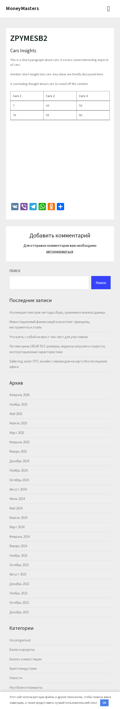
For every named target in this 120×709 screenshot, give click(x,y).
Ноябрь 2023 (18, 555)
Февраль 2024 (19, 536)
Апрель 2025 (18, 423)
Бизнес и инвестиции (25, 659)
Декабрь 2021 (19, 612)
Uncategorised (20, 640)
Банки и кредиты (21, 649)
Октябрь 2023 (19, 565)
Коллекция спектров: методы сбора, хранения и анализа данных (57, 312)
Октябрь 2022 (19, 602)
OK (104, 703)
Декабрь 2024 (19, 461)
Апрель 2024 (18, 517)
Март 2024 (16, 527)
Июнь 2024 (17, 498)
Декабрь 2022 (19, 584)
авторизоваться (59, 251)
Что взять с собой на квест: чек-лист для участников (48, 337)
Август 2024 (17, 489)
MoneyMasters (22, 8)
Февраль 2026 (19, 395)
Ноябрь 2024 (18, 470)
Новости (15, 678)
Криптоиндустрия (23, 668)
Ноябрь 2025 (18, 404)
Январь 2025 (18, 451)
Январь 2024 (18, 546)
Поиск (14, 271)
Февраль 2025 (19, 442)
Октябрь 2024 (19, 480)
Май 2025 (15, 414)
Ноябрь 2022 (18, 593)
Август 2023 (17, 574)
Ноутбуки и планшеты (25, 687)
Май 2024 (15, 508)
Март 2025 (16, 433)
